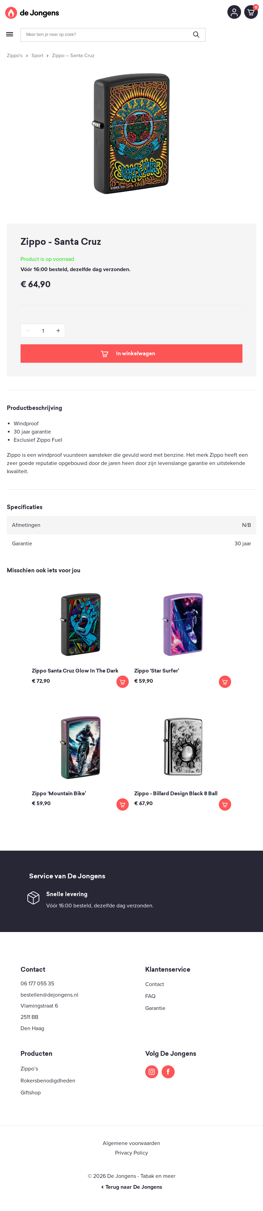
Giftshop (31, 1092)
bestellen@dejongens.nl (49, 995)
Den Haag (32, 1028)
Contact (154, 984)
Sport (37, 55)
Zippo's (15, 55)
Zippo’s (29, 1068)
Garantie (155, 1008)
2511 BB (29, 1017)
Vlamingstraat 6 (39, 1005)
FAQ (150, 996)
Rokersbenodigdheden (48, 1080)
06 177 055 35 (37, 983)
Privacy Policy (131, 1152)
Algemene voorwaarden (131, 1143)
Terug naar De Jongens (131, 1187)
